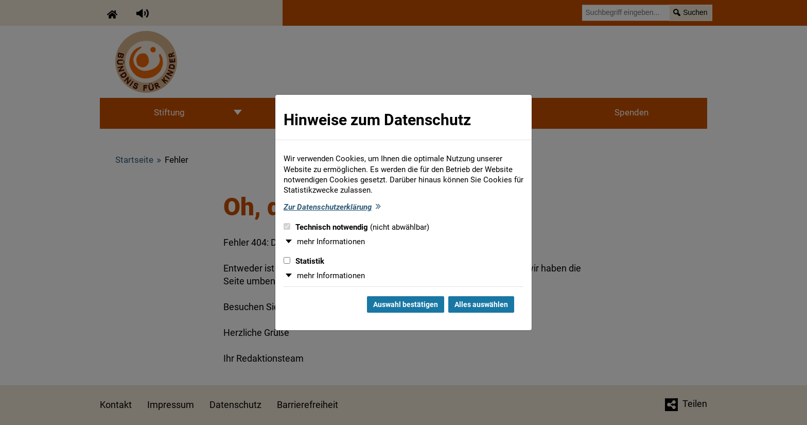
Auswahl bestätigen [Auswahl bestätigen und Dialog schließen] (405, 304)
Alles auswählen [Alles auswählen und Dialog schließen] (481, 304)
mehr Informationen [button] (331, 241)
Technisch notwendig (356, 227)
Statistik (304, 261)
